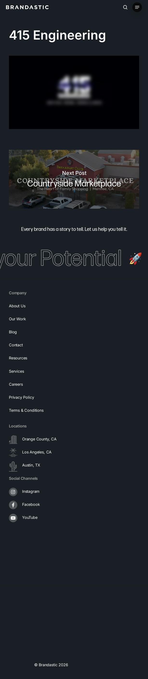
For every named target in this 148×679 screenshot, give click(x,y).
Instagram (30, 491)
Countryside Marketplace (74, 179)
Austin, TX (31, 465)
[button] (137, 7)
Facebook (31, 504)
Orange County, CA (39, 439)
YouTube (30, 517)
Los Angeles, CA (36, 452)
